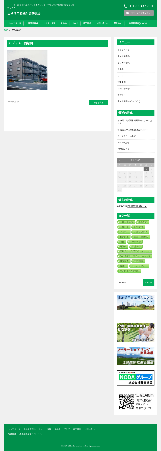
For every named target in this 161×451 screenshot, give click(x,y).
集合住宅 (143, 222)
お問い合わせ (102, 23)
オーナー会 (135, 242)
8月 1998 (135, 160)
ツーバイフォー (139, 266)
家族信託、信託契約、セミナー (135, 251)
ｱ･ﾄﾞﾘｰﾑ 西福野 (21, 43)
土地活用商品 (32, 23)
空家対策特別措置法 (130, 271)
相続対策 (124, 237)
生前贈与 (138, 261)
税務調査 (124, 261)
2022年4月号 (123, 149)
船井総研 (136, 247)
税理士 (123, 266)
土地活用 (124, 227)
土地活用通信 (126, 222)
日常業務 (138, 227)
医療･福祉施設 (141, 237)
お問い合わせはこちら (140, 13)
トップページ (15, 23)
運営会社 (118, 23)
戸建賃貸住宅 (140, 232)
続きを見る (99, 102)
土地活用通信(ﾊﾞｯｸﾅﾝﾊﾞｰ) (138, 23)
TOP (6, 30)
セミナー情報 (49, 23)
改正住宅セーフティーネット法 (135, 256)
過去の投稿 (122, 206)
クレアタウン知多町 (127, 136)
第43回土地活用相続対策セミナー (133, 130)
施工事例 (87, 23)
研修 (122, 242)
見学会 (64, 23)
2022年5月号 (123, 143)
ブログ (75, 23)
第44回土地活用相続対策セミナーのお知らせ (135, 122)
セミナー (124, 232)
